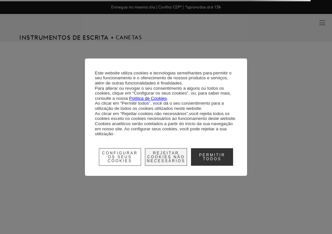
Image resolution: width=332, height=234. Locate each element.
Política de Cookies (148, 98)
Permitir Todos (212, 157)
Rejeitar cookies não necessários (166, 157)
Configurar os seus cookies (120, 157)
